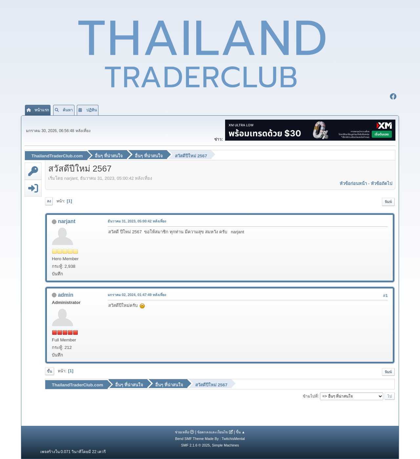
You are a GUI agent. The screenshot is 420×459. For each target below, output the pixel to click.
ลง (49, 201)
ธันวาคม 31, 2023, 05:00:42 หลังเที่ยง (137, 221)
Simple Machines (225, 445)
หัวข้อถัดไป (381, 183)
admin (65, 295)
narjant (66, 221)
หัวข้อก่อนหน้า (353, 183)
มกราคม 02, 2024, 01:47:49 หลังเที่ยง (137, 295)
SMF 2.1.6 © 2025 (195, 445)
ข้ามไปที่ (310, 396)
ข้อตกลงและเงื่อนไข (212, 432)
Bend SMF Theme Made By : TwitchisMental (210, 439)
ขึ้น (49, 371)
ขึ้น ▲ (240, 432)
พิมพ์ (388, 202)
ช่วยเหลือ (182, 432)
